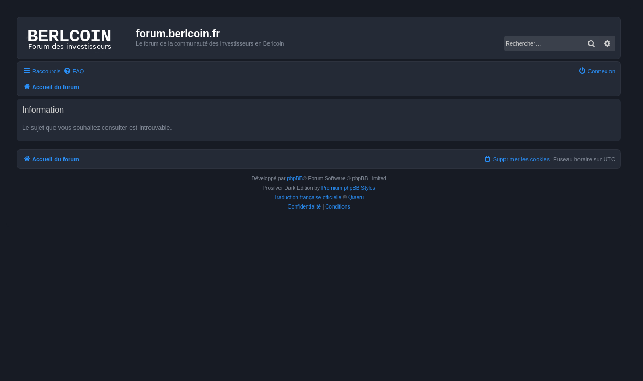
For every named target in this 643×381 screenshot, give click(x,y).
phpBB (295, 178)
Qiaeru (356, 197)
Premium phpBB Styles (349, 188)
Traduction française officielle (307, 197)
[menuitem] (73, 71)
